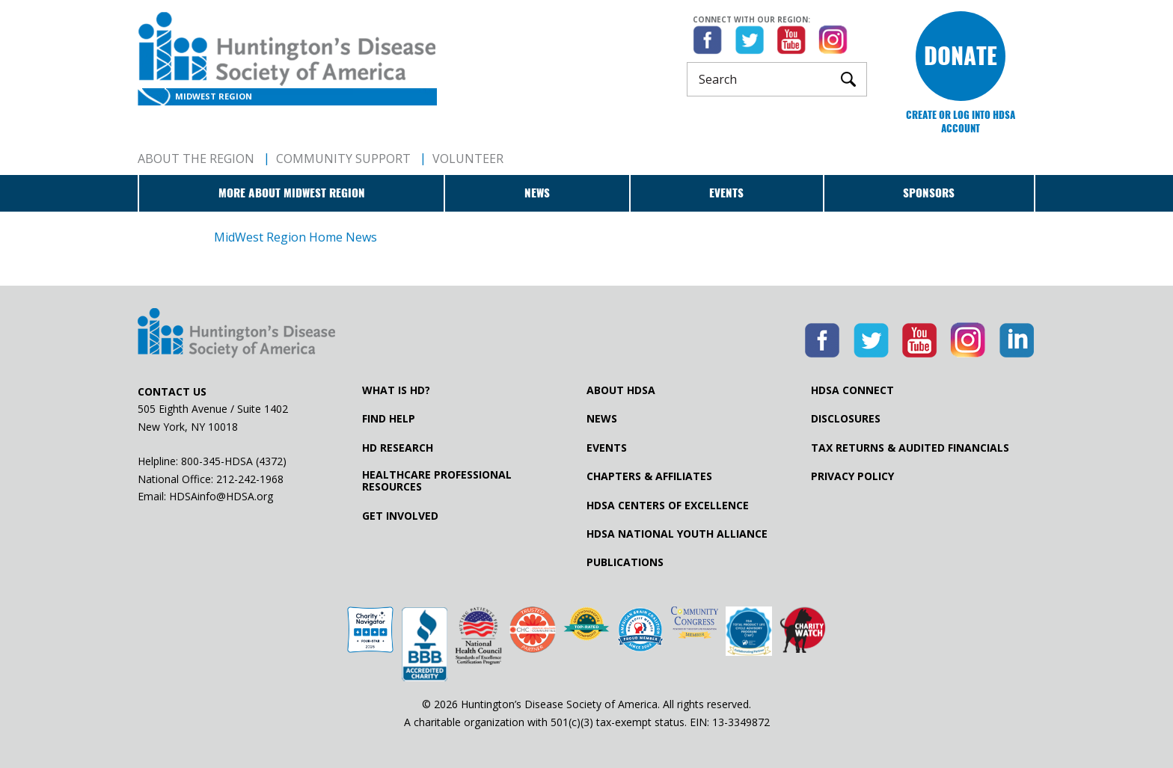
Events (726, 192)
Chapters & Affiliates (649, 476)
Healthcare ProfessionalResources (437, 481)
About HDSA (620, 390)
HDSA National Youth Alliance (677, 534)
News (537, 192)
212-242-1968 (250, 479)
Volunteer (467, 158)
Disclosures (845, 419)
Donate (960, 55)
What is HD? (396, 390)
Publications (625, 562)
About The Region (196, 158)
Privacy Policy (852, 476)
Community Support (343, 158)
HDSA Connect (852, 390)
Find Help (388, 419)
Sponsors (929, 192)
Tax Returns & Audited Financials (910, 448)
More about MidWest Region (291, 192)
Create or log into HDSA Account (960, 121)
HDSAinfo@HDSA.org (221, 496)
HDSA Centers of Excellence (667, 506)
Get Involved (400, 516)
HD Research (397, 448)
